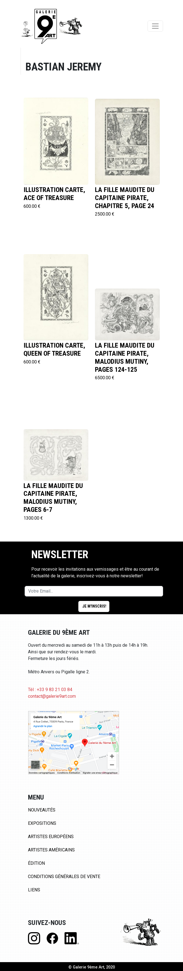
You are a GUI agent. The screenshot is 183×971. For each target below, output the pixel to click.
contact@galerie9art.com (52, 696)
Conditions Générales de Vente (64, 876)
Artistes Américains (51, 850)
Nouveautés (41, 810)
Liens (34, 889)
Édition (36, 863)
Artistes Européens (51, 836)
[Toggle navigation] (155, 26)
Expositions (42, 823)
